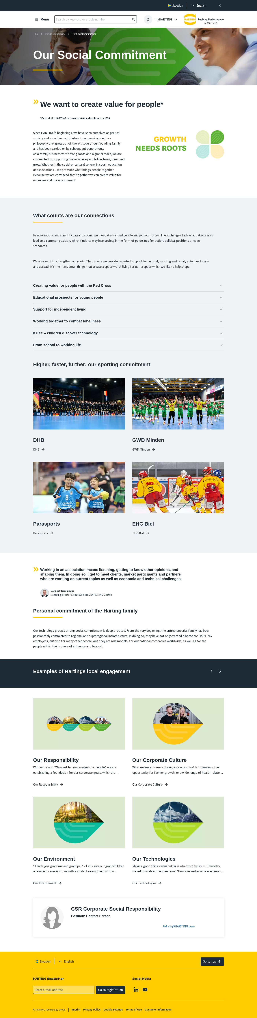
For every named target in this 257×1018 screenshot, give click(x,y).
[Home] (36, 34)
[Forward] (220, 671)
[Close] (220, 5)
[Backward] (212, 671)
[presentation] (198, 5)
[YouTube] (145, 989)
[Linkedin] (136, 989)
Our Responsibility (55, 34)
